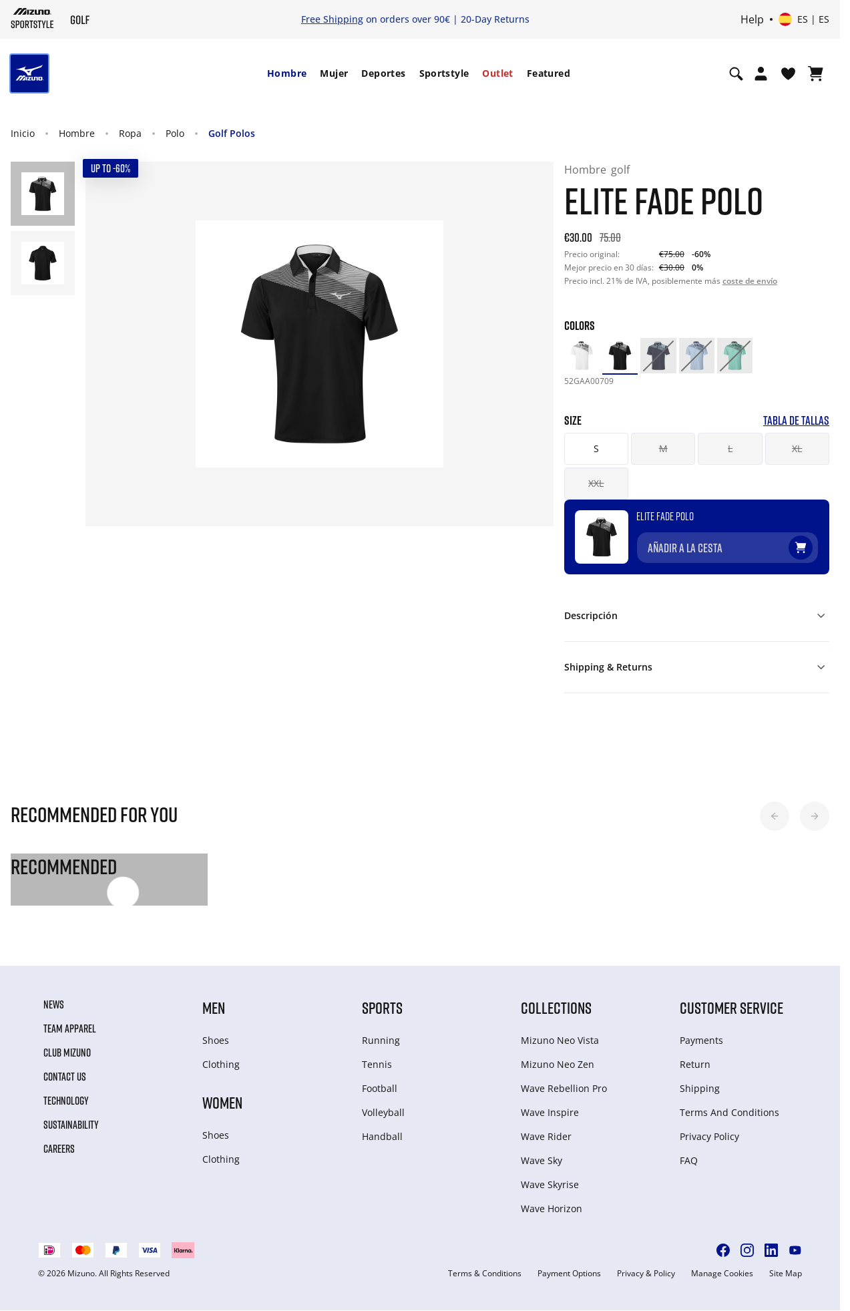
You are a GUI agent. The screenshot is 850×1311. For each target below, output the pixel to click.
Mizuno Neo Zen (557, 1064)
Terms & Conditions (484, 1273)
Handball (382, 1136)
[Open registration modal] (761, 73)
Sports (382, 1007)
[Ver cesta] (815, 73)
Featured (548, 73)
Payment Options (569, 1273)
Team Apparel (69, 1028)
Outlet (497, 73)
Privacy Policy (709, 1136)
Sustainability (71, 1124)
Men (213, 1007)
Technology (66, 1100)
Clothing (221, 1064)
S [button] (596, 448)
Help (752, 19)
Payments (701, 1040)
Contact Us (64, 1076)
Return (695, 1064)
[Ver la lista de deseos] (788, 73)
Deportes (383, 73)
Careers (59, 1148)
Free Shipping (332, 19)
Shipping (700, 1088)
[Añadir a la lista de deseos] (813, 542)
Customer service (731, 1007)
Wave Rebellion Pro (564, 1088)
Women (222, 1102)
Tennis (377, 1064)
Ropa (130, 133)
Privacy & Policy (646, 1273)
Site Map (785, 1273)
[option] (582, 355)
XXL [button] (596, 483)
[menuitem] (286, 73)
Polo (175, 133)
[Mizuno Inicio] (32, 18)
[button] (774, 816)
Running (381, 1040)
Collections (556, 1007)
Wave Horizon (551, 1208)
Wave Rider (546, 1136)
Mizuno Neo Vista (560, 1040)
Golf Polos (231, 133)
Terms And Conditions (729, 1112)
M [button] (663, 448)
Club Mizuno (67, 1052)
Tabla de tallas (796, 420)
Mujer (334, 73)
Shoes (215, 1040)
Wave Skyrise (550, 1184)
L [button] (730, 448)
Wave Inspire (550, 1112)
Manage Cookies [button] (722, 1273)
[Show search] (736, 73)
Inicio (23, 133)
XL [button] (797, 448)
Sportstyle (444, 73)
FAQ (689, 1160)
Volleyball (383, 1112)
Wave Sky (541, 1160)
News (53, 1004)
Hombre (286, 73)
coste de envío (749, 281)
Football (379, 1088)
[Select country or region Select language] (804, 19)
